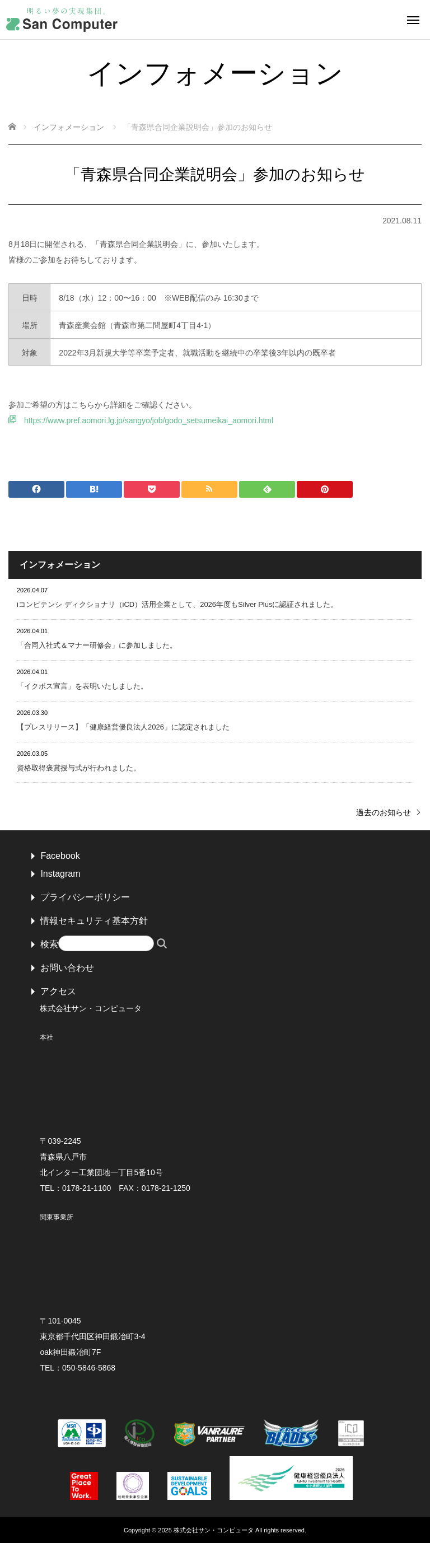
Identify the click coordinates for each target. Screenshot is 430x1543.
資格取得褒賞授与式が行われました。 (79, 768)
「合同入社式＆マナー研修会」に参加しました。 (97, 645)
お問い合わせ (67, 967)
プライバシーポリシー (85, 897)
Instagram (60, 873)
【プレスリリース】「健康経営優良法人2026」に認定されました (123, 727)
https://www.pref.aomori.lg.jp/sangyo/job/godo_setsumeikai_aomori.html (148, 420)
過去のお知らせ (383, 812)
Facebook (60, 856)
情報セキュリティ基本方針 (94, 920)
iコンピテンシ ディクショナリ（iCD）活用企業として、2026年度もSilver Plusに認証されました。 (177, 604)
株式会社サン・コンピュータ (214, 1530)
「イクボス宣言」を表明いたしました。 (82, 686)
